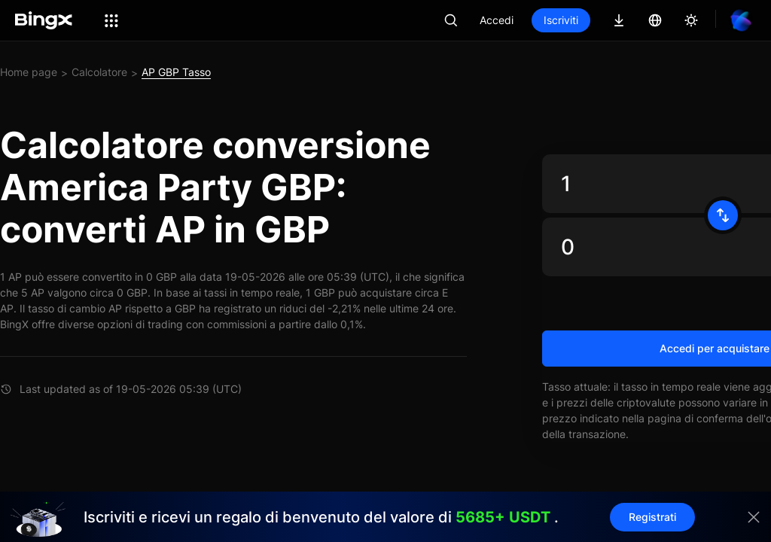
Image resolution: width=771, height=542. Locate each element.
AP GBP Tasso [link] (176, 71)
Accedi (496, 20)
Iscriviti (561, 20)
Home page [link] (28, 71)
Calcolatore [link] (99, 71)
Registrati (652, 516)
